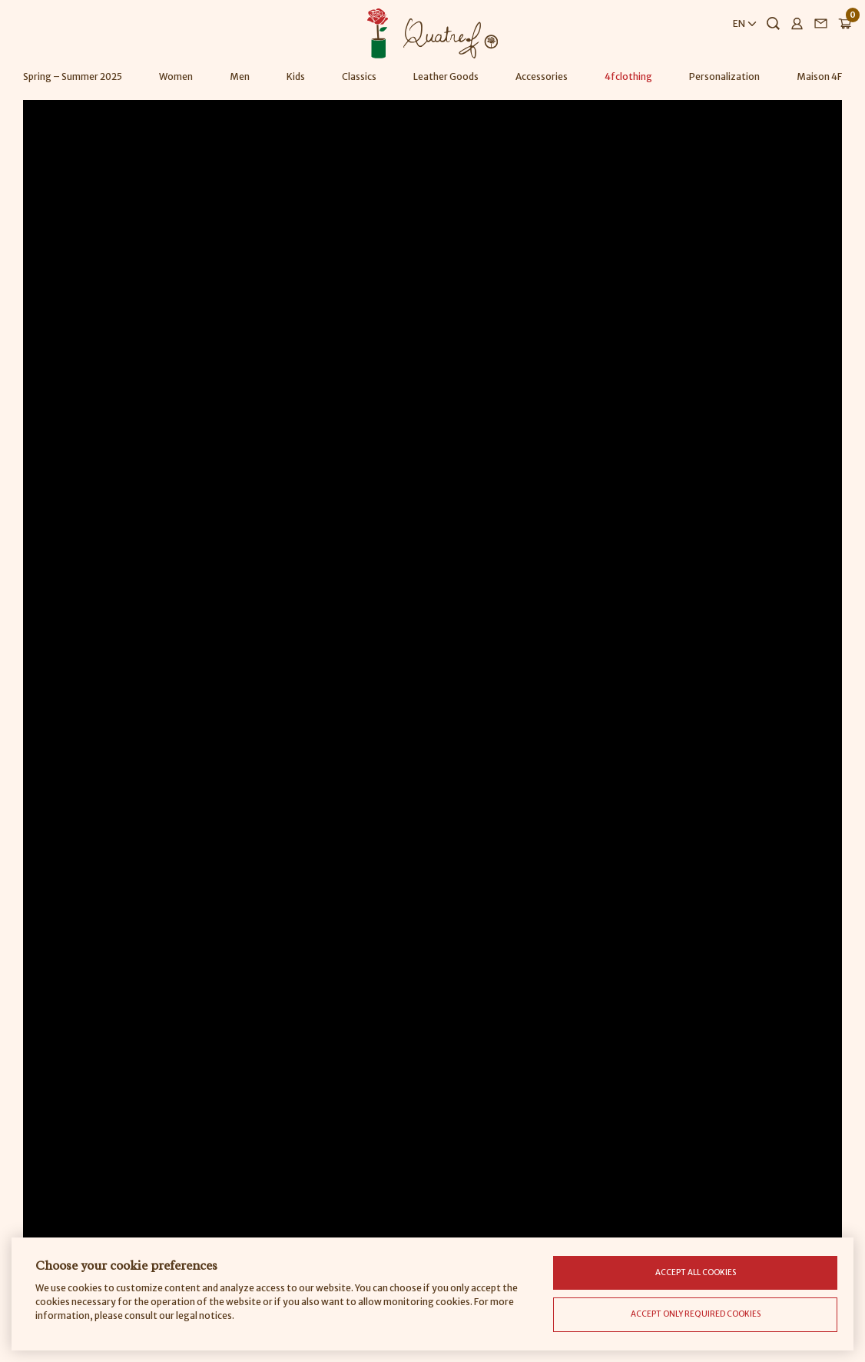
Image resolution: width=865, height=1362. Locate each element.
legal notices (204, 1315)
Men (240, 76)
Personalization (724, 76)
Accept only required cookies (696, 1314)
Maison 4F (819, 76)
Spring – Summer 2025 (72, 76)
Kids (296, 76)
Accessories (541, 76)
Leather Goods (446, 76)
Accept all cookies (695, 1272)
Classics (359, 76)
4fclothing (628, 76)
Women (176, 76)
